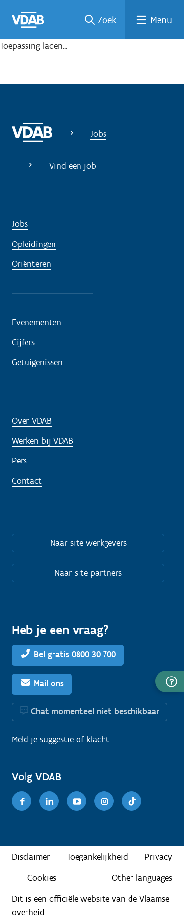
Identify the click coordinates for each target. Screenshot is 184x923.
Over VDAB (32, 420)
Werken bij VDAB (42, 440)
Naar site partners (88, 572)
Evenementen (36, 322)
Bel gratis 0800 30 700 (75, 654)
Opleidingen (34, 244)
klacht (97, 739)
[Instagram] (104, 801)
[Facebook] (21, 801)
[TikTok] (131, 801)
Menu (161, 20)
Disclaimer (31, 856)
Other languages (142, 877)
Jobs (98, 133)
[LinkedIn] (49, 801)
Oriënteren (31, 263)
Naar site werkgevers (88, 542)
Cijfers (23, 342)
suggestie (57, 739)
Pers (19, 460)
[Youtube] (76, 801)
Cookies (41, 877)
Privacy (158, 856)
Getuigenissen (37, 362)
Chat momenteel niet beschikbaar (95, 711)
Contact (27, 480)
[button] (169, 681)
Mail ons (49, 683)
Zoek (107, 20)
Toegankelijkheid (97, 856)
